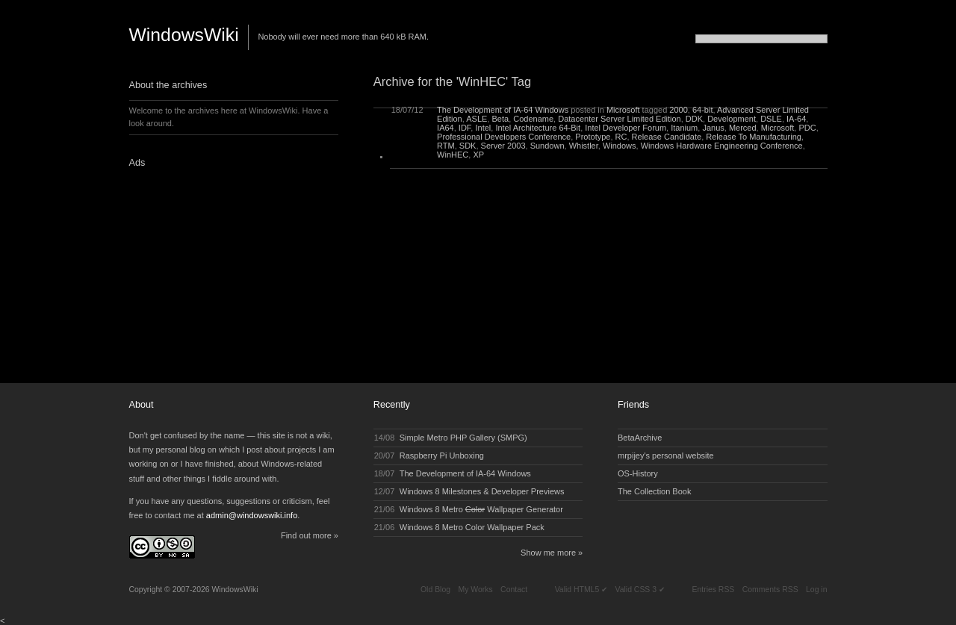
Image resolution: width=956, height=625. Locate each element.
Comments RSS (770, 589)
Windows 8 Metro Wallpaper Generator (481, 509)
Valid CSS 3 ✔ (640, 589)
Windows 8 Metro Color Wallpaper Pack (472, 527)
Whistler (583, 145)
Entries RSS (713, 589)
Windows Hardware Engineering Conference (722, 145)
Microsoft (623, 109)
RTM (446, 145)
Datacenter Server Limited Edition (619, 118)
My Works (475, 589)
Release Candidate (667, 136)
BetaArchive (640, 437)
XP (478, 154)
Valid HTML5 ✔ (581, 589)
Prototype (592, 136)
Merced (743, 127)
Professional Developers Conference (504, 136)
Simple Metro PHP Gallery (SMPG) (463, 437)
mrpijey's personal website (666, 455)
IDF (465, 127)
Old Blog (435, 589)
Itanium (684, 127)
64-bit (702, 109)
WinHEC (452, 154)
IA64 (445, 127)
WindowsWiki (184, 35)
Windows (619, 145)
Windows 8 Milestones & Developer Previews (482, 491)
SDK (468, 145)
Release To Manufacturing (753, 136)
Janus (713, 127)
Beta (500, 118)
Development (731, 118)
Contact (513, 589)
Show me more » (552, 552)
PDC (807, 127)
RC (621, 136)
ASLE (476, 118)
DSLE (771, 118)
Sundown (547, 145)
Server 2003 (503, 145)
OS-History (638, 473)
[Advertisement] (222, 271)
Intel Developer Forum (625, 127)
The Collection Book (654, 491)
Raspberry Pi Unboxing (442, 455)
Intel (483, 127)
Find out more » (309, 535)
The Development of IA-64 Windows (502, 109)
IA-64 (796, 118)
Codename (533, 118)
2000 (678, 109)
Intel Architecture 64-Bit (537, 127)
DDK (694, 118)
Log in (816, 589)
